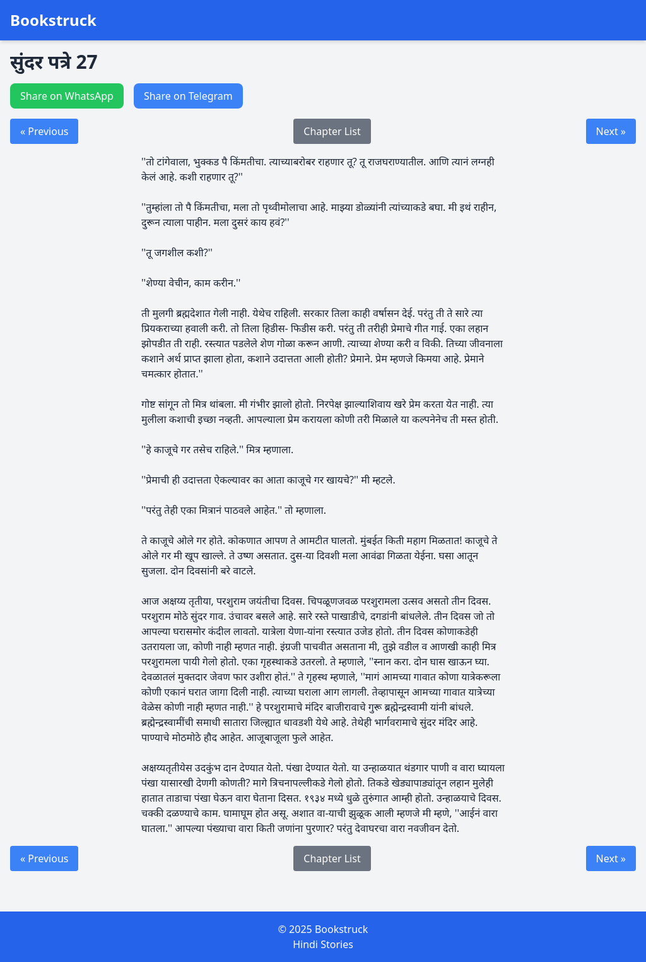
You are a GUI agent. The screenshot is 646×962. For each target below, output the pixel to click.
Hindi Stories (323, 944)
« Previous (44, 131)
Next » (611, 131)
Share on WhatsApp (67, 96)
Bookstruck (53, 20)
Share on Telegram (188, 96)
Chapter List (331, 131)
